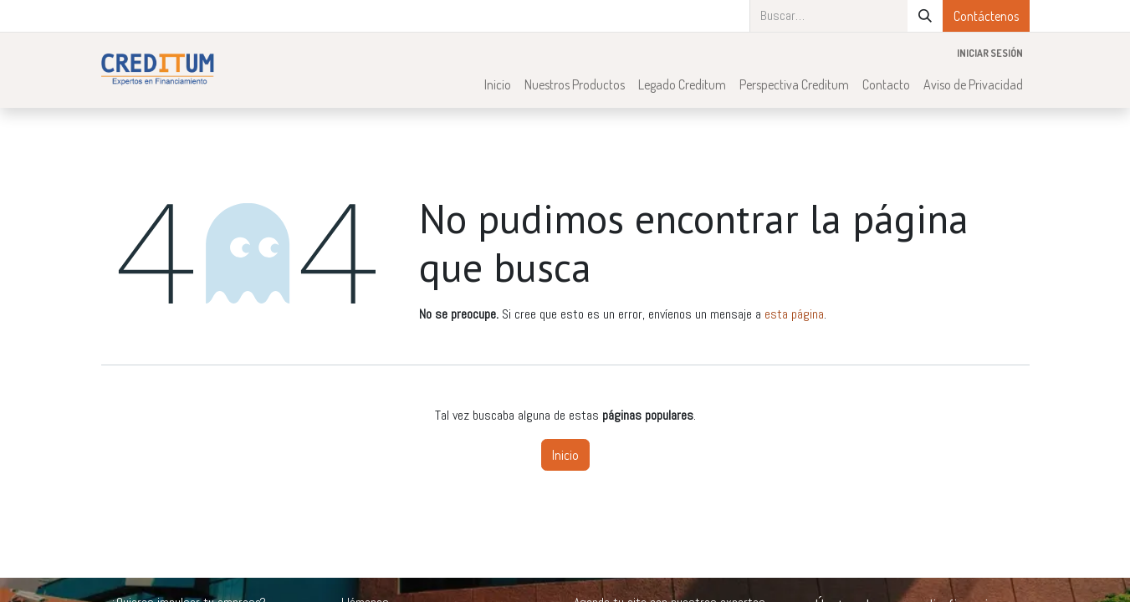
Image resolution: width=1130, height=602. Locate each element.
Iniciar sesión (990, 53)
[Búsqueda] (925, 16)
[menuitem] (498, 84)
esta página (794, 314)
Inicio (565, 454)
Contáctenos (986, 16)
